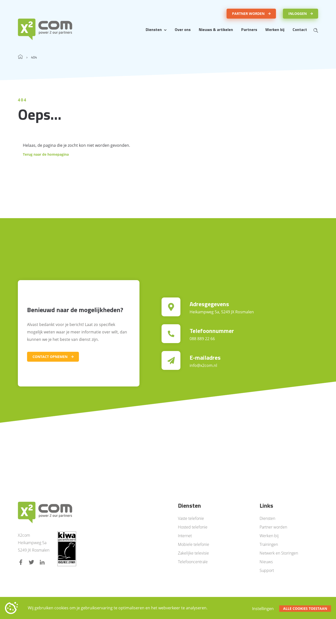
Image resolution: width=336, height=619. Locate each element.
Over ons (183, 29)
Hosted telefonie (192, 527)
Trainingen (269, 544)
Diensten (154, 29)
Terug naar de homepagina (46, 154)
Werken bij (274, 29)
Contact (300, 29)
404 (34, 57)
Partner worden (248, 13)
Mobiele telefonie (193, 544)
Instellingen (263, 609)
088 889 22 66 (202, 338)
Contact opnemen (50, 356)
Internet (185, 535)
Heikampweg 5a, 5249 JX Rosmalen (222, 312)
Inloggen (297, 13)
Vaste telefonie (191, 518)
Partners (249, 29)
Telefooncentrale (193, 561)
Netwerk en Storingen (279, 553)
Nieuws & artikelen (216, 29)
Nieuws (266, 561)
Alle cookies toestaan (305, 608)
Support (267, 570)
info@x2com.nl (203, 365)
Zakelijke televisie (193, 553)
